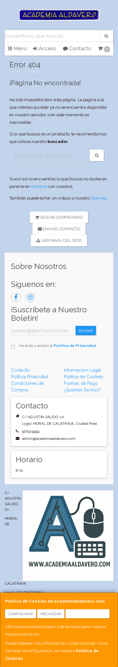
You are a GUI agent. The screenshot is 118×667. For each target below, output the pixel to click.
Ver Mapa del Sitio (59, 240)
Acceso (45, 49)
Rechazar (51, 614)
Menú (17, 49)
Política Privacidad (29, 376)
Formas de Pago (81, 383)
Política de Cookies (84, 376)
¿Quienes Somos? (82, 389)
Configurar (20, 614)
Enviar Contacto (59, 229)
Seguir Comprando (59, 217)
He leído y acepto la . (58, 345)
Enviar (86, 331)
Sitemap (99, 198)
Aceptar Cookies (87, 614)
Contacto (77, 49)
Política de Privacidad (74, 345)
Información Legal (82, 370)
